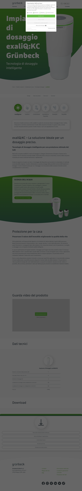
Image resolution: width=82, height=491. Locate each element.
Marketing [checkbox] (43, 12)
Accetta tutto (41, 16)
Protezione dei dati (51, 28)
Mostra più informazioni (41, 25)
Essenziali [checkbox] (30, 12)
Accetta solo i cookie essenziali (41, 22)
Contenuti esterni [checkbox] (50, 12)
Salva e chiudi (41, 19)
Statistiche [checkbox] (37, 12)
